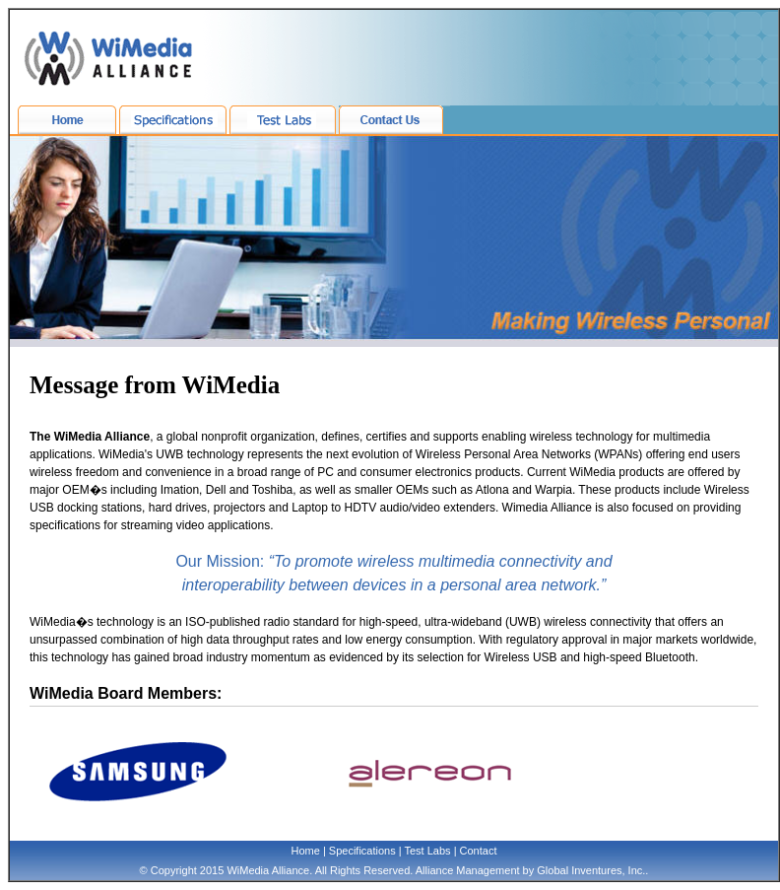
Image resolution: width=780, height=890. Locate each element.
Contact (478, 850)
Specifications (362, 850)
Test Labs (427, 850)
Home (306, 850)
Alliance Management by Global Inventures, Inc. (531, 870)
